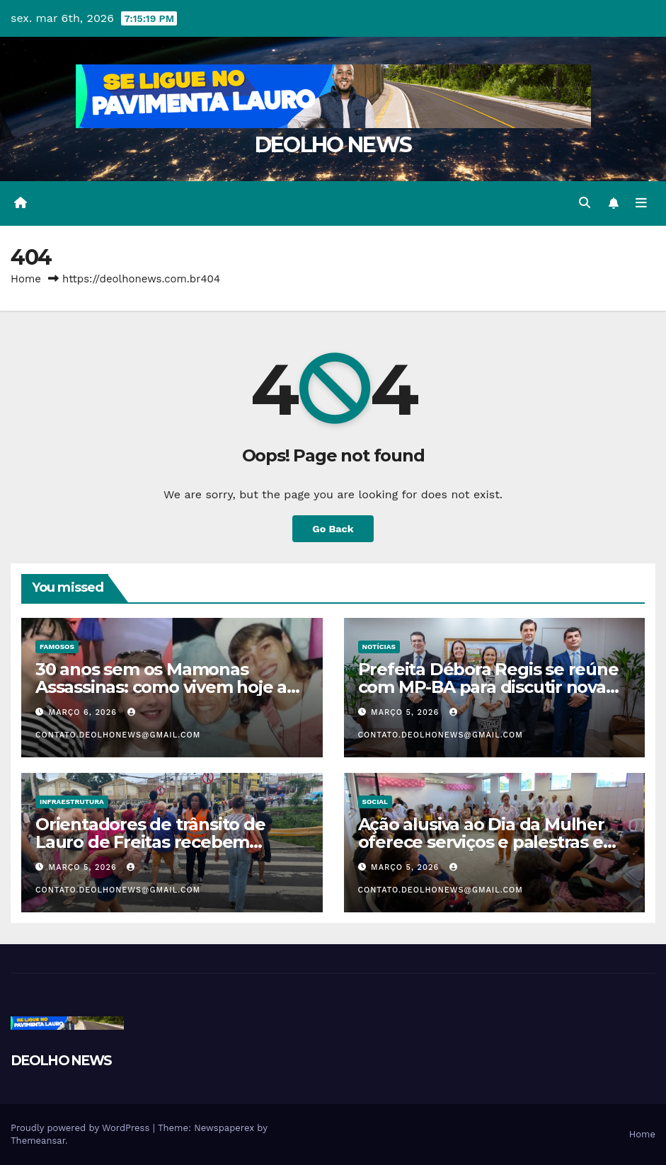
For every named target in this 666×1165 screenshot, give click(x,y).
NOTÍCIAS (379, 646)
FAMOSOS (57, 646)
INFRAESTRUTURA (72, 801)
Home (26, 278)
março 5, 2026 (406, 712)
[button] (584, 203)
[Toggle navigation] (641, 203)
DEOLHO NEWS (333, 145)
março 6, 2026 (84, 712)
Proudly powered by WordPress (82, 1128)
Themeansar (38, 1140)
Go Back (332, 528)
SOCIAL (375, 801)
